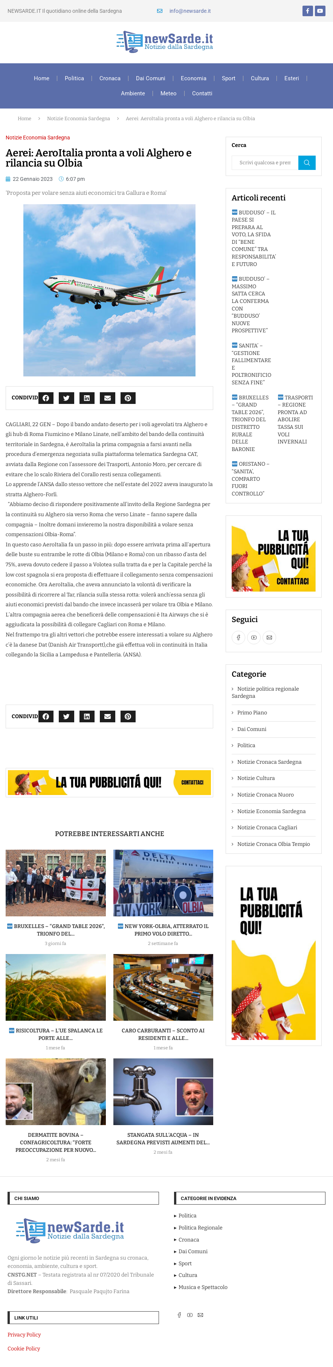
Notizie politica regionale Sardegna (265, 693)
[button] (46, 398)
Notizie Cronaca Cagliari (267, 827)
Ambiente (133, 93)
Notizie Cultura (256, 778)
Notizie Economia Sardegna (78, 118)
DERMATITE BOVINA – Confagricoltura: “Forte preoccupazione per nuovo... (55, 1142)
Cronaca (110, 78)
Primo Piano (252, 712)
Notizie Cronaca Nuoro (265, 795)
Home (41, 78)
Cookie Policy (24, 1349)
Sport (228, 78)
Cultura (260, 78)
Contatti (202, 93)
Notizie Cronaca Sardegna (269, 762)
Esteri (291, 78)
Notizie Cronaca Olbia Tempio (273, 844)
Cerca (307, 163)
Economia (193, 78)
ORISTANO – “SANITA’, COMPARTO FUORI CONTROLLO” (251, 479)
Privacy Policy (24, 1335)
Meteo (168, 93)
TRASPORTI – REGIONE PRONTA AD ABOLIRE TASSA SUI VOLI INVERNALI (295, 420)
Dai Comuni (150, 78)
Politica (74, 78)
